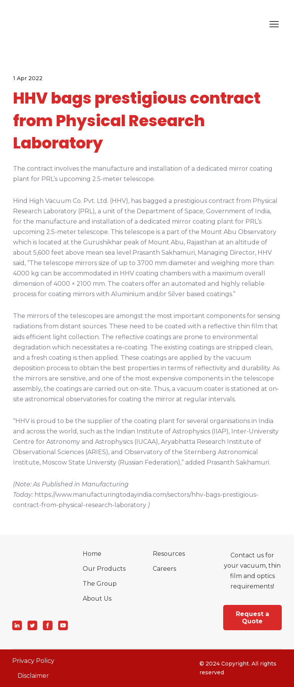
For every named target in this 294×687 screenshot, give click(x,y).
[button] (17, 625)
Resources (169, 553)
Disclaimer (33, 675)
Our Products (104, 568)
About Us (97, 598)
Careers (164, 568)
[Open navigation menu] (274, 24)
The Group (100, 583)
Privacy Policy (33, 660)
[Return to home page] (24, 24)
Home (92, 553)
